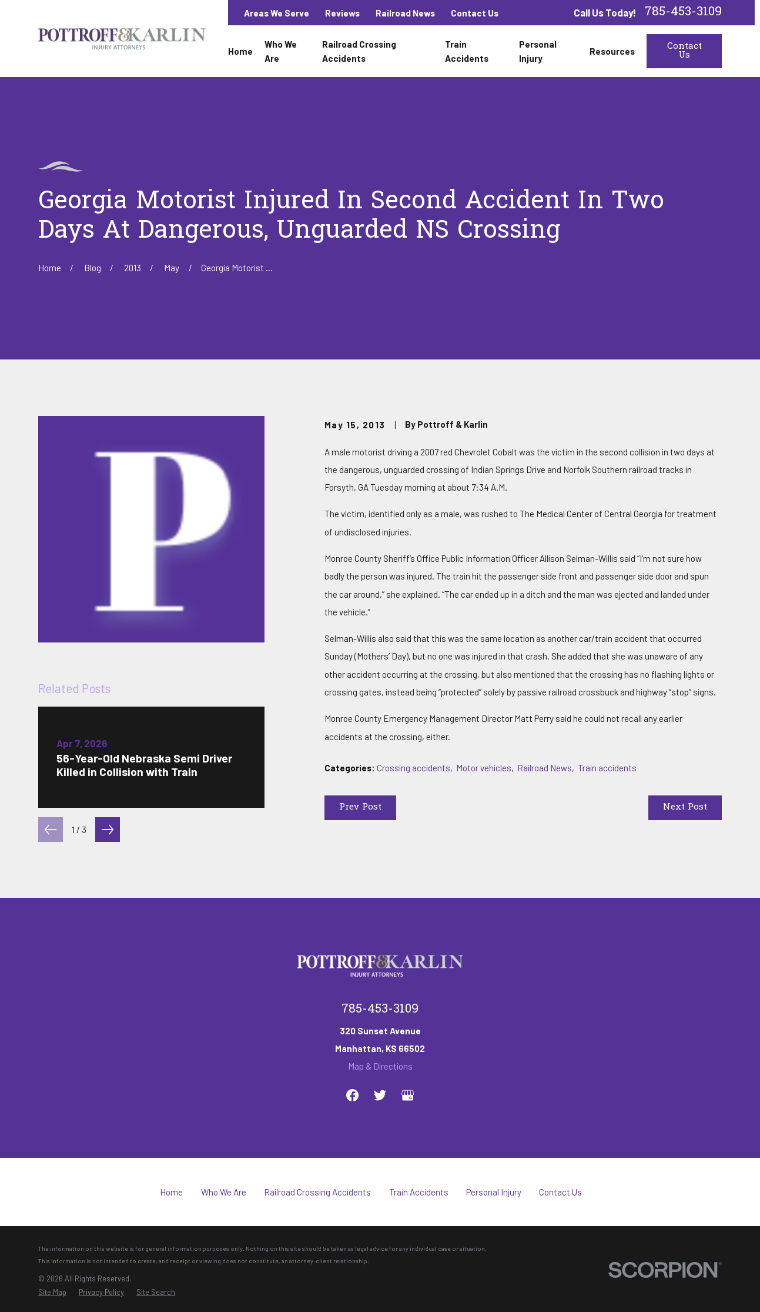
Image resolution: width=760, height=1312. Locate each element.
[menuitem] (52, 1292)
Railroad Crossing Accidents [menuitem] (359, 51)
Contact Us (474, 13)
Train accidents (607, 767)
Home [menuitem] (240, 51)
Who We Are (223, 1192)
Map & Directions (380, 1066)
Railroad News (405, 13)
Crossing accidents (413, 767)
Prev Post (360, 807)
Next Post (685, 807)
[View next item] (107, 829)
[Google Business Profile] (407, 1095)
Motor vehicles (483, 767)
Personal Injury (493, 1192)
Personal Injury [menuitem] (538, 51)
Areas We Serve (276, 13)
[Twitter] (380, 1095)
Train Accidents (418, 1192)
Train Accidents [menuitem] (466, 51)
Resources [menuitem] (612, 51)
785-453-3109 (683, 12)
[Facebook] (352, 1095)
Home (171, 1192)
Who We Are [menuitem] (281, 51)
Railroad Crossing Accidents (317, 1192)
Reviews (342, 13)
